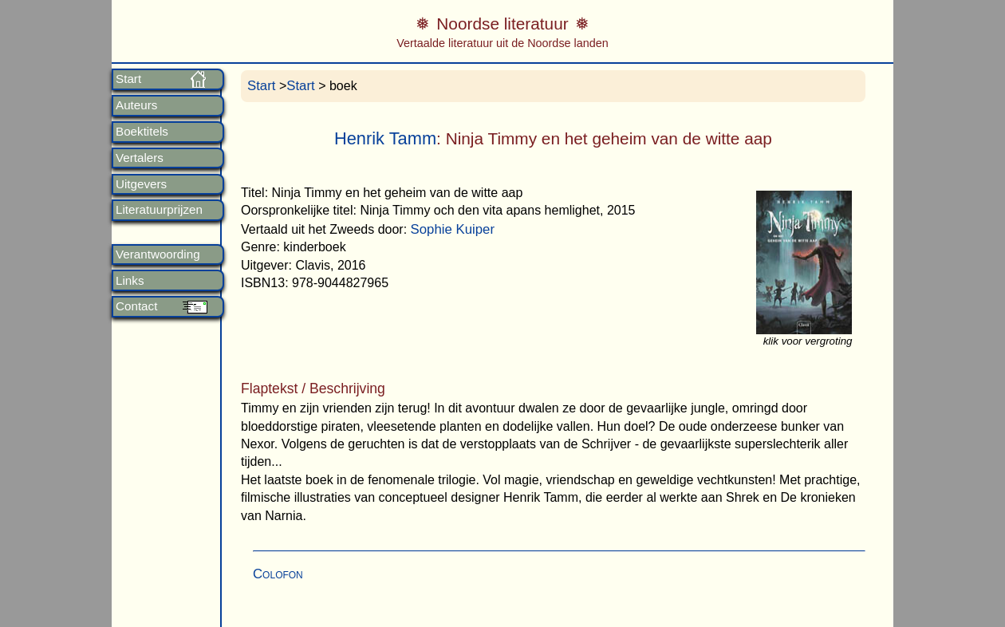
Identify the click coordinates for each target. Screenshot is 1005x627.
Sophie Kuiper (453, 229)
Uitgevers (141, 184)
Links (130, 280)
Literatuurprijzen (159, 209)
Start (128, 79)
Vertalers (140, 158)
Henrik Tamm (385, 138)
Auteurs (136, 105)
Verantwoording (158, 254)
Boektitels (142, 131)
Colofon (278, 574)
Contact (136, 306)
